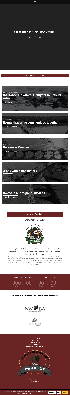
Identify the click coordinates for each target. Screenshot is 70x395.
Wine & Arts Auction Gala (35, 75)
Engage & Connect (10, 126)
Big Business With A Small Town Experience (35, 31)
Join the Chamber (35, 37)
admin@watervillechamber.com (35, 346)
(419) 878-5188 (37, 344)
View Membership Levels (13, 151)
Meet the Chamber (10, 197)
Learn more (8, 102)
